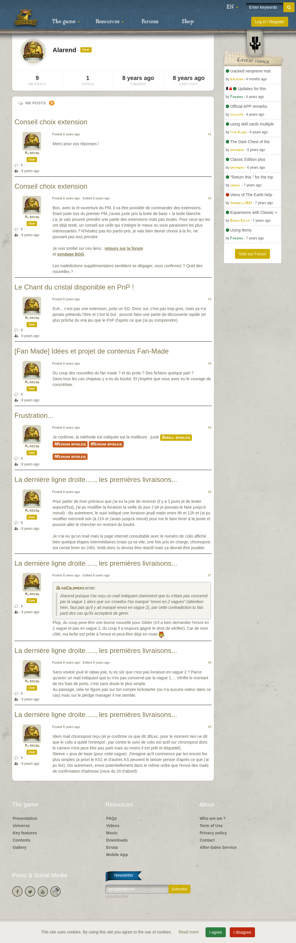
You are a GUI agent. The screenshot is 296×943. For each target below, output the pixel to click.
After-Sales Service (218, 847)
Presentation (25, 818)
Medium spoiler (70, 444)
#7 (209, 575)
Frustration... (33, 415)
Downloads (117, 840)
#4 (209, 363)
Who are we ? (213, 818)
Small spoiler (176, 437)
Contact (207, 840)
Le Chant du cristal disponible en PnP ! (74, 287)
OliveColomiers (70, 588)
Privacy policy (213, 833)
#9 (209, 727)
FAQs (111, 818)
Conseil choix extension (50, 122)
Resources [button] (110, 22)
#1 (209, 134)
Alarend (32, 153)
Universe (21, 825)
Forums (150, 22)
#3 (209, 299)
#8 (209, 662)
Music (112, 833)
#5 (209, 427)
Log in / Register (269, 21)
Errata (112, 847)
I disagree (242, 932)
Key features (25, 833)
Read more (189, 932)
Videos (112, 825)
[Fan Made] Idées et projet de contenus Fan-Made (91, 351)
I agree (215, 932)
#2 (209, 198)
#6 (209, 492)
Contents (21, 840)
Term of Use (211, 825)
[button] (232, 7)
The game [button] (66, 22)
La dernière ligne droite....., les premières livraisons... (95, 479)
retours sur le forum (124, 248)
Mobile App (117, 854)
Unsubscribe (117, 896)
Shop (188, 22)
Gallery (19, 847)
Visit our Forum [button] (252, 254)
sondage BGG (70, 254)
